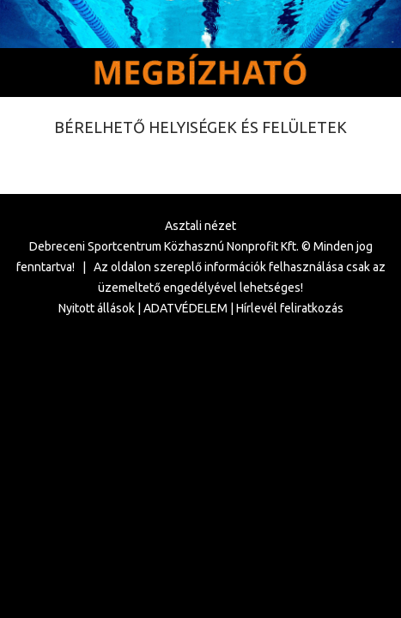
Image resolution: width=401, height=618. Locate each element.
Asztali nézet (200, 226)
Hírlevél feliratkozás (289, 308)
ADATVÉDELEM (185, 308)
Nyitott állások (96, 308)
